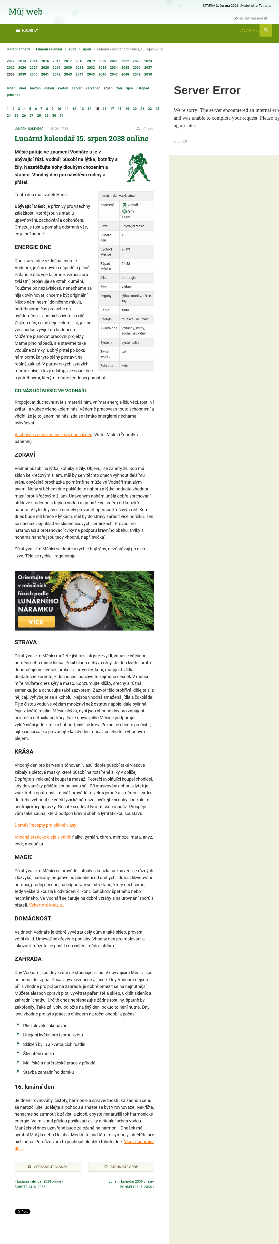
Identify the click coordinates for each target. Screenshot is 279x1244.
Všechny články (256, 30)
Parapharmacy (18, 49)
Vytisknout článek (47, 1167)
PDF (149, 129)
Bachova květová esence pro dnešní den (53, 434)
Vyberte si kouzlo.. (46, 905)
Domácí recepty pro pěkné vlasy (45, 825)
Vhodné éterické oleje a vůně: (43, 837)
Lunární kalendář (49, 49)
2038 (72, 49)
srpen (86, 49)
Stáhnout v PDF (121, 1167)
